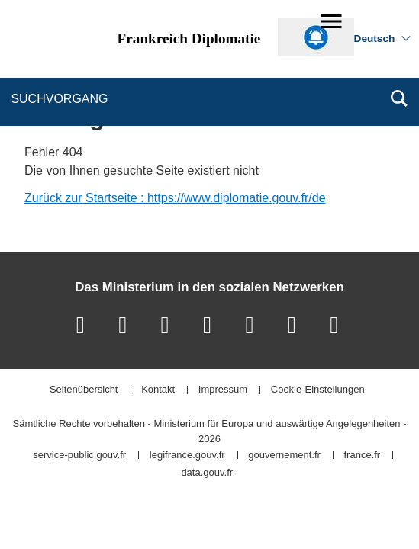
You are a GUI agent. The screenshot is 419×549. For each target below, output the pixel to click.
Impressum (222, 390)
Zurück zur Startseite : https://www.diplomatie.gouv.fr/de (175, 197)
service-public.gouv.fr (79, 455)
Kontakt (158, 390)
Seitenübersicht (84, 390)
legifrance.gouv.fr (187, 455)
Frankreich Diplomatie (189, 38)
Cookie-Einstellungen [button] (318, 390)
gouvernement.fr (284, 455)
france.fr (362, 455)
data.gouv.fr (207, 473)
